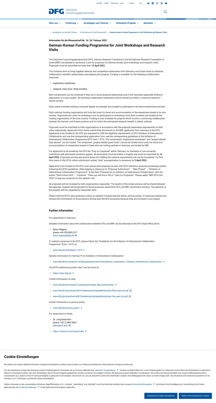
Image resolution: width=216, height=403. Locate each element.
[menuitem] (55, 23)
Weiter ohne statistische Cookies (195, 396)
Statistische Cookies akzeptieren (161, 396)
